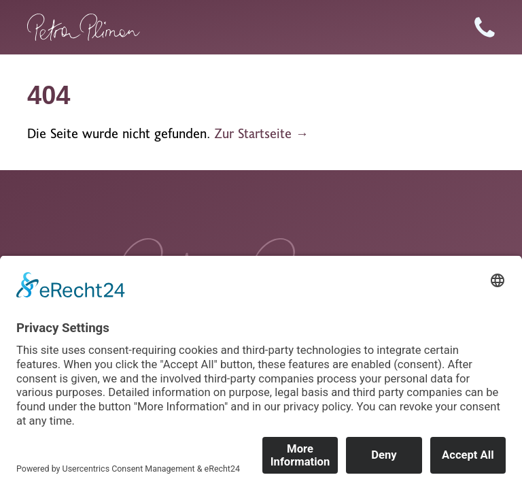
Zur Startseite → (261, 133)
